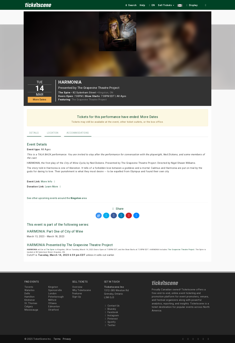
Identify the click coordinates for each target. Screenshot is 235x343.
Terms (57, 339)
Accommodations (78, 132)
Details (34, 132)
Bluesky (110, 309)
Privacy (67, 339)
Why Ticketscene (81, 290)
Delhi (27, 293)
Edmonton (54, 306)
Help (142, 5)
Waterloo (29, 290)
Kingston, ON (105, 92)
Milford (52, 300)
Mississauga (31, 309)
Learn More (53, 186)
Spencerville (55, 290)
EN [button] (151, 5)
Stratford (53, 309)
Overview (77, 287)
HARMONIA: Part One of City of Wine (55, 231)
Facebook (111, 312)
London (52, 293)
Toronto (28, 287)
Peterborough (56, 296)
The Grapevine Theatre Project (89, 99)
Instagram (111, 315)
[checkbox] (191, 4)
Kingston (53, 287)
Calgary (28, 306)
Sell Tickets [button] (166, 5)
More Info (48, 181)
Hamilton (29, 296)
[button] (180, 4)
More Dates (39, 99)
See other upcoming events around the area (57, 198)
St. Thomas (30, 303)
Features (77, 293)
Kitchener (29, 300)
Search (130, 5)
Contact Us (112, 305)
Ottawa (52, 303)
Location (52, 132)
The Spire (50, 249)
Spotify (110, 322)
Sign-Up (76, 296)
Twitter (110, 325)
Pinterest (111, 318)
